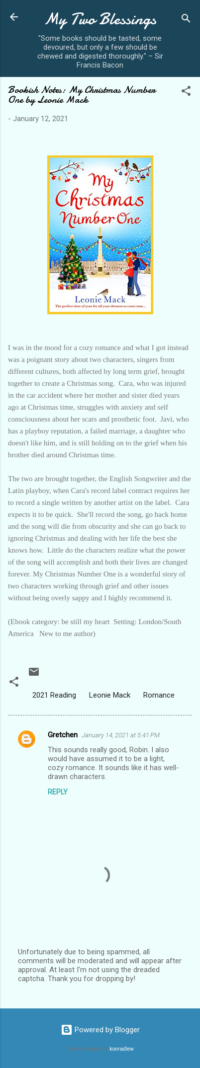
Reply (58, 792)
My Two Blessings (100, 19)
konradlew (121, 1049)
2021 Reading (54, 695)
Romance (159, 695)
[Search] (186, 20)
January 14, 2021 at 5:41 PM (121, 735)
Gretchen (63, 734)
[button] (186, 92)
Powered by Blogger (100, 1029)
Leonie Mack (109, 695)
